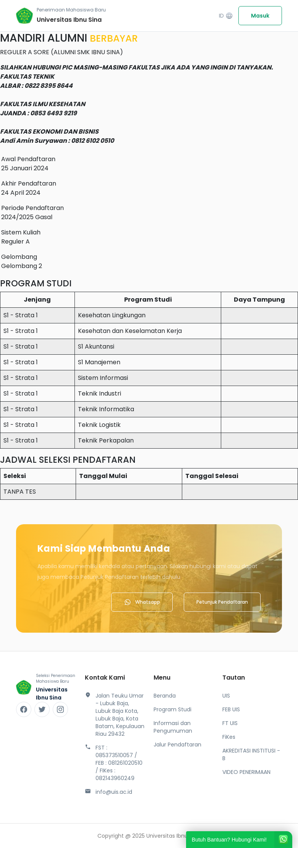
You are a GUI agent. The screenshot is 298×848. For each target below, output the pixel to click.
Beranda (165, 695)
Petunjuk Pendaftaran (222, 602)
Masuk (260, 15)
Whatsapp (142, 602)
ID (226, 16)
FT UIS (230, 723)
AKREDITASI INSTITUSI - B (251, 754)
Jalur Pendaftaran (177, 744)
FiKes (228, 737)
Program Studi (172, 709)
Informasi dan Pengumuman (173, 727)
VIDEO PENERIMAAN (246, 772)
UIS (226, 695)
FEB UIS (231, 709)
